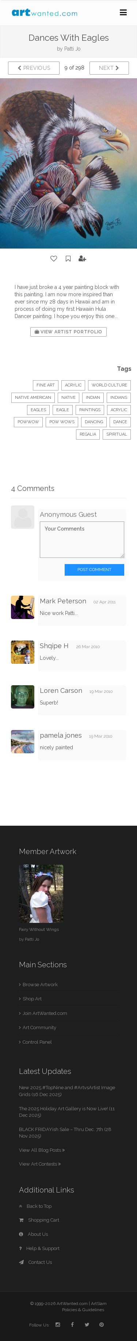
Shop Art (32, 998)
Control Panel (37, 1042)
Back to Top (35, 1206)
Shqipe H (54, 646)
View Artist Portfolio (68, 331)
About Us (33, 1234)
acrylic (119, 410)
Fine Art (46, 385)
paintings (89, 410)
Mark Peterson (63, 601)
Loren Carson (61, 690)
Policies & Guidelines (83, 1309)
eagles (38, 410)
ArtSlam (99, 1303)
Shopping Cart (39, 1220)
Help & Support (39, 1248)
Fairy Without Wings (39, 929)
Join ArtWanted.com (45, 1013)
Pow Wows (62, 422)
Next (109, 68)
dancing (94, 422)
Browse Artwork (40, 984)
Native (68, 397)
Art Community (39, 1027)
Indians (118, 397)
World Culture (109, 385)
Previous (34, 68)
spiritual (116, 434)
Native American (33, 397)
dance (120, 422)
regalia (88, 434)
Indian (93, 397)
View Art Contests (40, 1164)
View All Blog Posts (42, 1150)
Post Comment (94, 569)
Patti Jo (72, 49)
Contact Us (35, 1262)
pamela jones (61, 735)
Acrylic (73, 385)
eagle (62, 410)
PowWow (28, 422)
